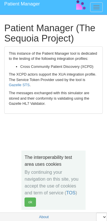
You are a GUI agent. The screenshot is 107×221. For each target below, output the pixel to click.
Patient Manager (22, 4)
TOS (71, 192)
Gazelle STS (19, 85)
